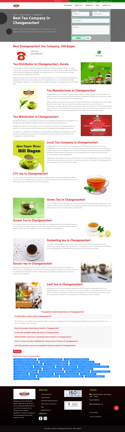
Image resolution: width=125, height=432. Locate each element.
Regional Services (46, 410)
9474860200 (37, 54)
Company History (46, 394)
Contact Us (106, 5)
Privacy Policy (94, 412)
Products (89, 5)
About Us (79, 5)
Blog (97, 5)
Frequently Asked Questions (49, 401)
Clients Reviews (45, 397)
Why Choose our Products (48, 404)
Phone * (96, 11)
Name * (76, 11)
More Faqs (17, 351)
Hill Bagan (68, 5)
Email (75, 18)
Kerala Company (25, 15)
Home (15, 15)
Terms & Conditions (95, 417)
